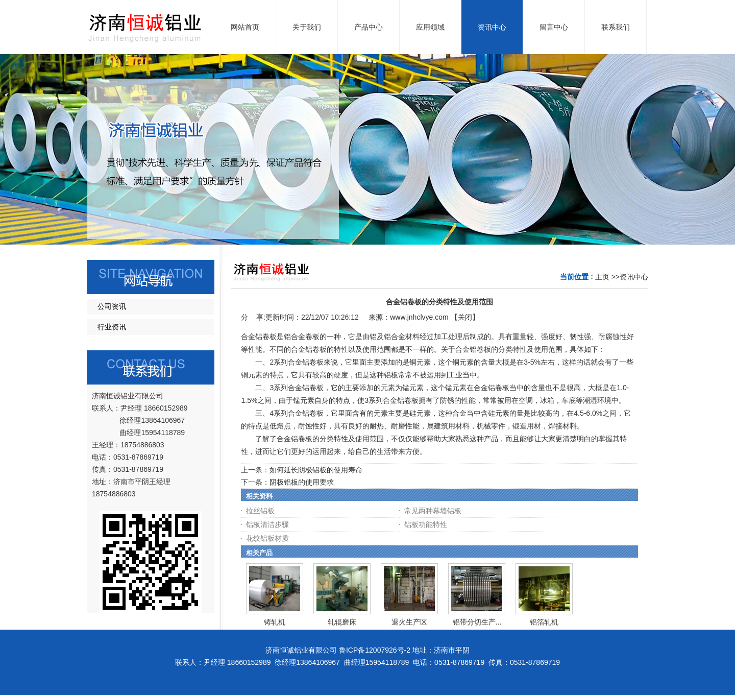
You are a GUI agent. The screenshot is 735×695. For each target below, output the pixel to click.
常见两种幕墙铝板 (432, 511)
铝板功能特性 (425, 524)
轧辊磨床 (342, 622)
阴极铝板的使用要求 (302, 482)
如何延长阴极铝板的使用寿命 (316, 470)
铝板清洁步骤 (267, 524)
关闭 (465, 317)
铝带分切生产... (477, 622)
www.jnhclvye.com (419, 317)
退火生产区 (409, 622)
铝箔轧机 (544, 622)
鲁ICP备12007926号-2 (374, 650)
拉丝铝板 (260, 511)
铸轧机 (274, 622)
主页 (602, 277)
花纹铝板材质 (267, 538)
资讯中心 (634, 277)
